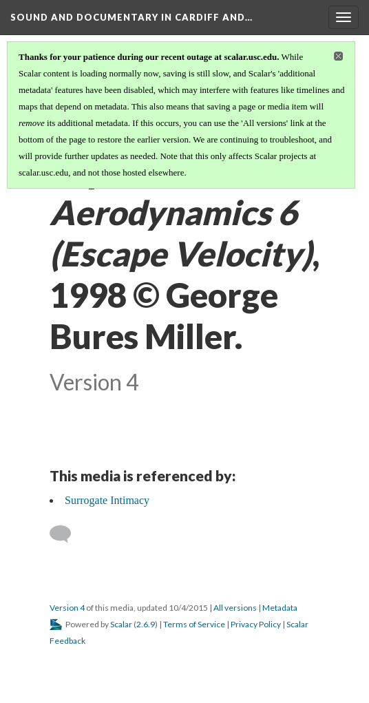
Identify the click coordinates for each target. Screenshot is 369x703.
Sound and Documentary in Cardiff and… (131, 17)
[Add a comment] (66, 534)
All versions (235, 607)
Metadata (279, 607)
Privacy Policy (256, 624)
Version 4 (67, 607)
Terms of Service (194, 624)
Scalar (121, 624)
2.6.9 (145, 624)
